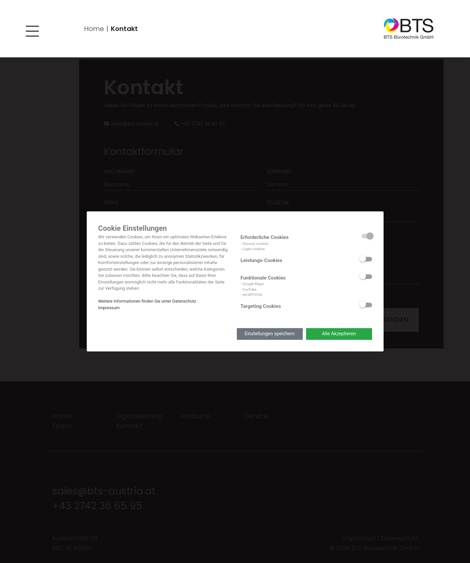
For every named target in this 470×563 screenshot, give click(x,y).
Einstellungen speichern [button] (269, 334)
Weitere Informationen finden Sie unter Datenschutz (147, 301)
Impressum (109, 307)
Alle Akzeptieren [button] (339, 334)
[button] (31, 33)
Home (94, 29)
